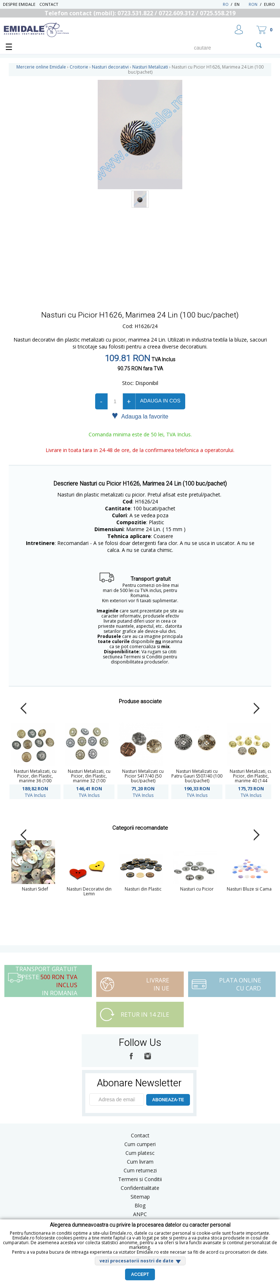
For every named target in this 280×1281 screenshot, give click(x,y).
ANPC (140, 1214)
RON (253, 4)
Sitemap (140, 1196)
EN (240, 4)
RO (226, 4)
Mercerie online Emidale (41, 67)
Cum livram (140, 1161)
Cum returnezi (140, 1170)
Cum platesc (140, 1152)
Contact (48, 4)
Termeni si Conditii (140, 1179)
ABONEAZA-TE (168, 1099)
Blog (140, 1205)
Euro (269, 4)
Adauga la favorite (140, 416)
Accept (140, 1274)
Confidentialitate (140, 1187)
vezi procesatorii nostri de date (137, 1261)
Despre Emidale (19, 4)
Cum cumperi (140, 1144)
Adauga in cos (160, 401)
